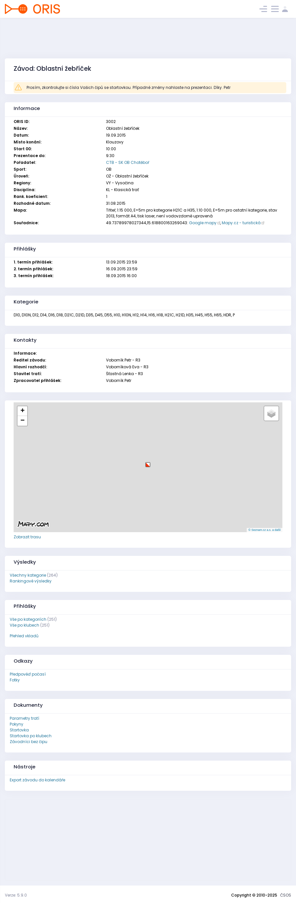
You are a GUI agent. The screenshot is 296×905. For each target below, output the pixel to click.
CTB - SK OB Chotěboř (127, 162)
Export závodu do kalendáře (37, 780)
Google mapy (203, 223)
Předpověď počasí (28, 674)
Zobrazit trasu (27, 537)
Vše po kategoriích (28, 619)
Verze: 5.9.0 (16, 895)
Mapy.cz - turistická (241, 223)
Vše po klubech (24, 625)
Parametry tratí (24, 718)
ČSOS (285, 895)
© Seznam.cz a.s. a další (264, 530)
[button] (147, 462)
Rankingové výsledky (31, 581)
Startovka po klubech (31, 736)
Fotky (15, 680)
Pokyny (16, 724)
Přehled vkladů (24, 636)
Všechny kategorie (28, 575)
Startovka (19, 730)
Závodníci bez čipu (28, 741)
